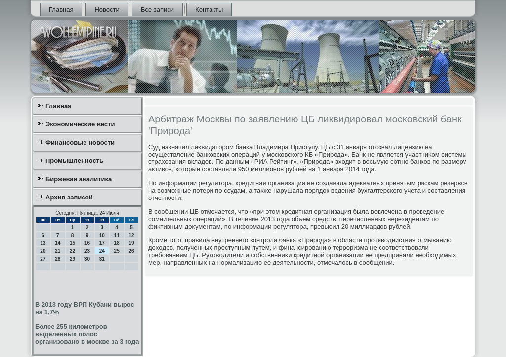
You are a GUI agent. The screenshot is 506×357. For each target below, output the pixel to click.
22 (72, 251)
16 (87, 243)
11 (117, 235)
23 (87, 251)
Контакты (209, 9)
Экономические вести (80, 124)
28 (57, 259)
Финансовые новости (80, 142)
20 (42, 251)
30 (87, 259)
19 (131, 243)
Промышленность (74, 160)
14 (57, 243)
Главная (61, 9)
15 (72, 243)
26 (131, 251)
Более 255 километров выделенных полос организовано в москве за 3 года (87, 334)
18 (117, 243)
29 (72, 259)
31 (102, 259)
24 (102, 251)
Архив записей (69, 197)
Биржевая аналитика (78, 179)
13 (42, 243)
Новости (106, 9)
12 (131, 235)
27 (42, 259)
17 (102, 243)
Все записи (157, 9)
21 (57, 251)
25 (117, 251)
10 (102, 235)
